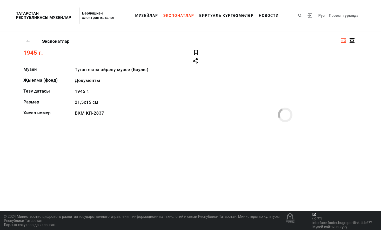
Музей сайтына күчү (329, 227)
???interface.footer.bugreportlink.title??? (342, 221)
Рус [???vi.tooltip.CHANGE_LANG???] (321, 15)
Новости (269, 15)
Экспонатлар (178, 15)
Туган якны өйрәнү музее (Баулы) (111, 69)
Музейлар (146, 15)
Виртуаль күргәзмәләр (226, 15)
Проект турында (343, 15)
